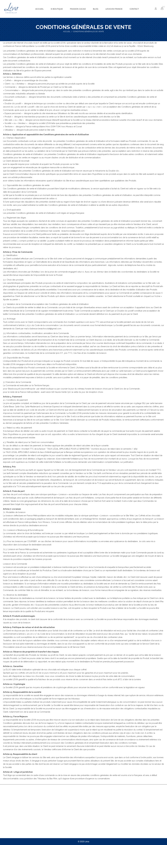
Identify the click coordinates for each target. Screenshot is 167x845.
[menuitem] (39, 8)
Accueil (66, 31)
